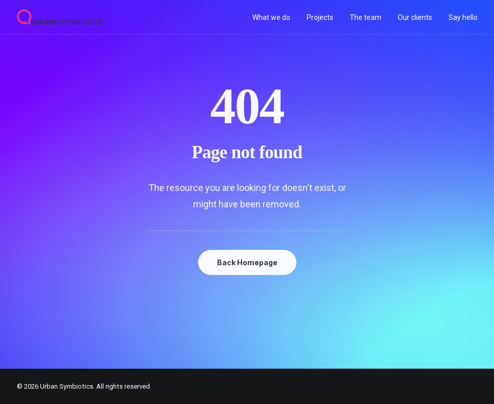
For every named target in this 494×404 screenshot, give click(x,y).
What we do (271, 17)
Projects (320, 17)
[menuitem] (274, 17)
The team (365, 17)
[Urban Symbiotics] (59, 17)
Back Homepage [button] (247, 262)
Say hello (463, 17)
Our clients (415, 17)
